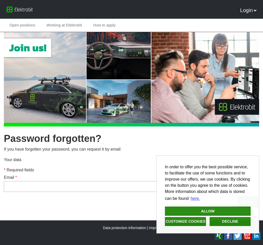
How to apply (104, 25)
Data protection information (124, 228)
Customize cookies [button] (185, 221)
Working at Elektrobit (64, 25)
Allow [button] (208, 211)
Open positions (22, 25)
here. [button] (195, 198)
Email (10, 177)
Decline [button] (230, 221)
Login (248, 10)
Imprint (154, 228)
